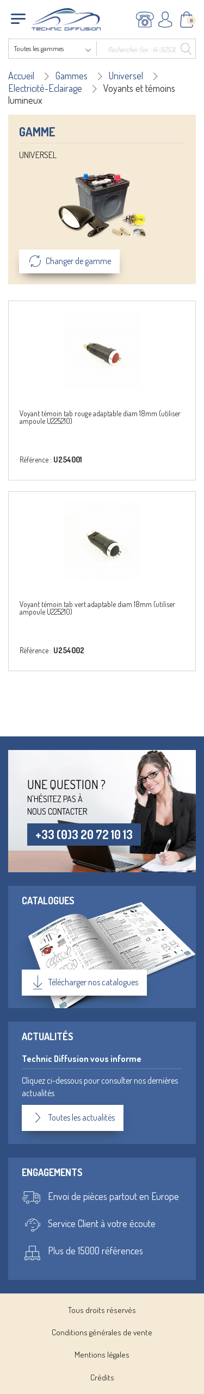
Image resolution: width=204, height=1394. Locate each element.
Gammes (71, 76)
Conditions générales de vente (102, 1332)
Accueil (21, 76)
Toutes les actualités (72, 1118)
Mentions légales (102, 1354)
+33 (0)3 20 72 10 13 (84, 834)
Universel (126, 76)
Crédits (102, 1377)
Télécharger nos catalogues (84, 982)
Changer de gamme (69, 261)
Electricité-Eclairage (45, 88)
